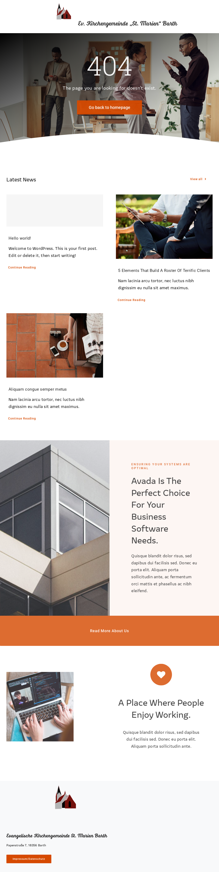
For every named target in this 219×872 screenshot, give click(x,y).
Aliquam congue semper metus (38, 389)
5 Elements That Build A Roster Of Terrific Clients (164, 270)
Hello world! (20, 238)
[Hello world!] (54, 210)
